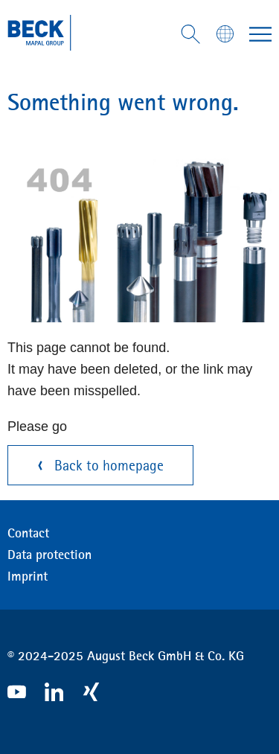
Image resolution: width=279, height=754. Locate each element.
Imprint (27, 576)
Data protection (49, 554)
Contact (28, 533)
